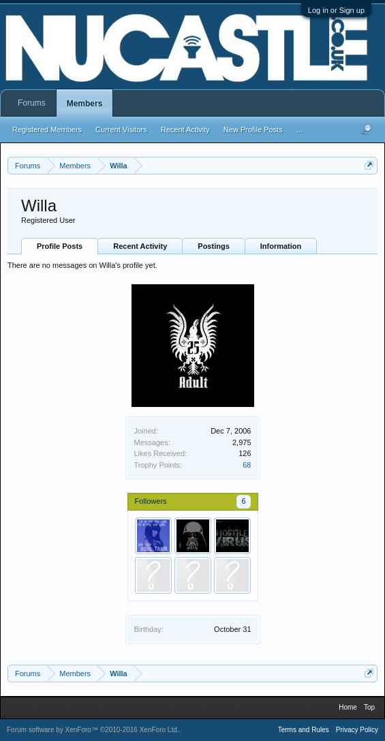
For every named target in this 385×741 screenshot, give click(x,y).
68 (247, 465)
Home (348, 707)
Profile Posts (59, 246)
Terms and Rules (303, 730)
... (299, 129)
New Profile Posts (253, 129)
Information (281, 246)
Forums (32, 103)
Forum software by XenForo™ (93, 730)
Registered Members (47, 129)
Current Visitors (121, 129)
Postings (213, 246)
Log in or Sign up (336, 10)
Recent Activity (140, 246)
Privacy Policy (357, 730)
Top (369, 707)
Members (85, 103)
